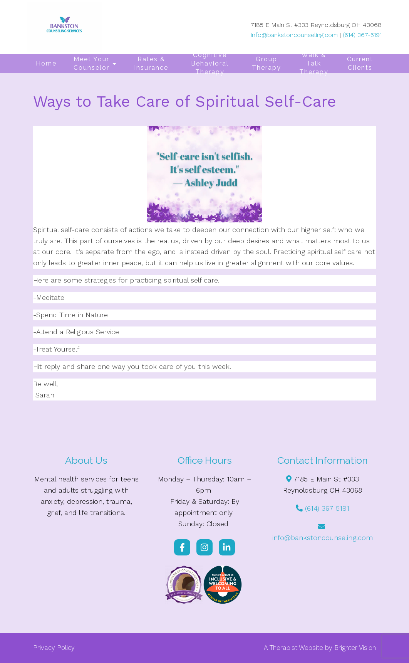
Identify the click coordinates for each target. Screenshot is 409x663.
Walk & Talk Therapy (314, 63)
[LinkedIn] (227, 547)
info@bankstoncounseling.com (294, 35)
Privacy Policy (54, 647)
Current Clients (360, 63)
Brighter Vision (355, 647)
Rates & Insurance (151, 63)
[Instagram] (204, 547)
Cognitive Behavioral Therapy (210, 63)
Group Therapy (266, 63)
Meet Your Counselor (91, 63)
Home (46, 63)
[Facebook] (182, 547)
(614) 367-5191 (362, 35)
